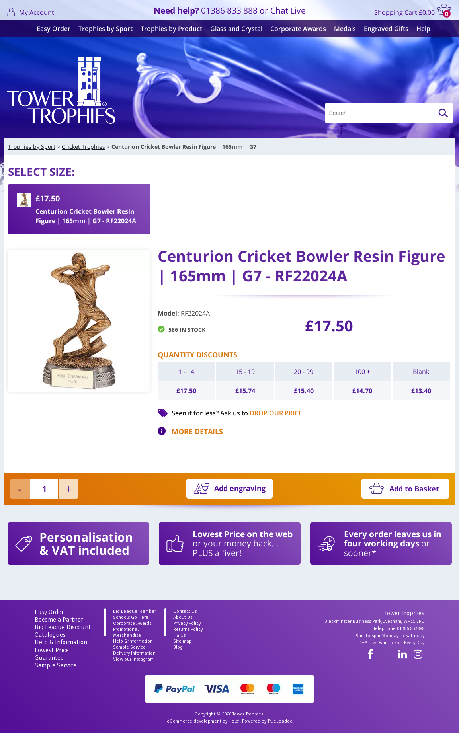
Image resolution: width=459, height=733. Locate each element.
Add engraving (240, 488)
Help (419, 28)
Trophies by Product (167, 28)
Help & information (133, 641)
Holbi (234, 721)
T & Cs (179, 635)
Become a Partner (59, 620)
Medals (341, 28)
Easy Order (49, 28)
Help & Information (61, 642)
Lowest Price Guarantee (52, 654)
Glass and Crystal (232, 28)
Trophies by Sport (101, 28)
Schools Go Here (130, 617)
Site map (182, 641)
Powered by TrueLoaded (267, 721)
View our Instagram (133, 659)
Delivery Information (134, 653)
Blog (178, 647)
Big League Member (134, 611)
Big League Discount (63, 627)
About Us (182, 617)
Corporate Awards (294, 28)
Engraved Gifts (382, 28)
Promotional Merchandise (127, 632)
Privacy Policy (187, 623)
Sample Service (55, 665)
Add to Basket (414, 488)
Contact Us (185, 611)
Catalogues (50, 635)
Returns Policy (188, 629)
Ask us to (261, 413)
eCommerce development (194, 721)
